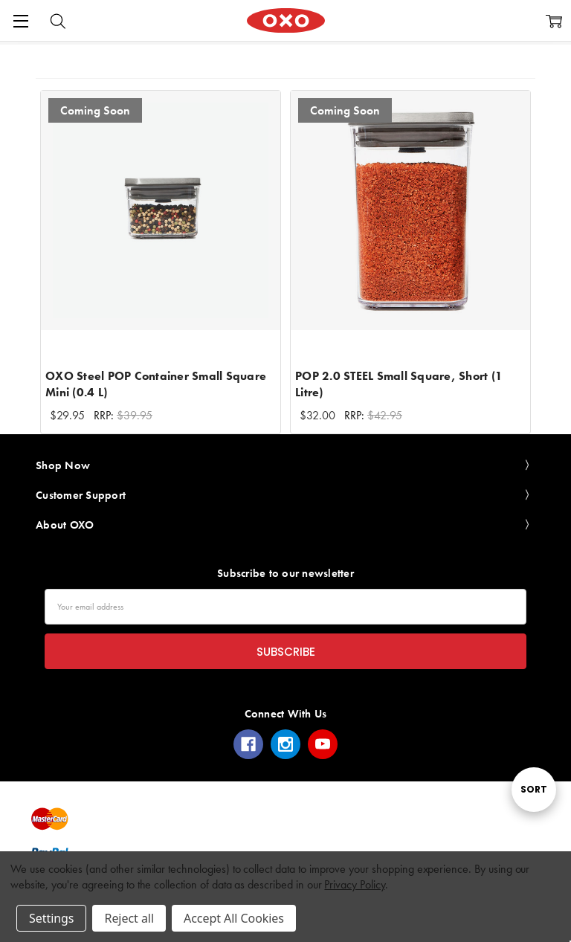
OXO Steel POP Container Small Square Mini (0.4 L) (155, 384)
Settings (51, 918)
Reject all (128, 918)
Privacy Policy (354, 884)
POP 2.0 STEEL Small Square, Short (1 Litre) (399, 384)
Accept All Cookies (234, 918)
